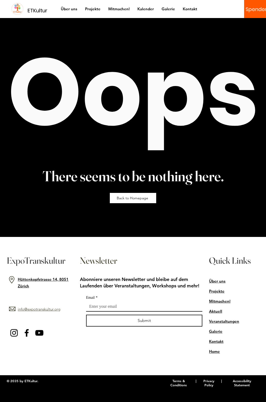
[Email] (142, 306)
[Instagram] (14, 333)
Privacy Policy (208, 383)
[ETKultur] (41, 10)
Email (91, 297)
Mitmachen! (219, 301)
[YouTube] (39, 333)
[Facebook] (27, 333)
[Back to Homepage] (133, 198)
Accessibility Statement (242, 383)
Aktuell (215, 311)
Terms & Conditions (178, 383)
